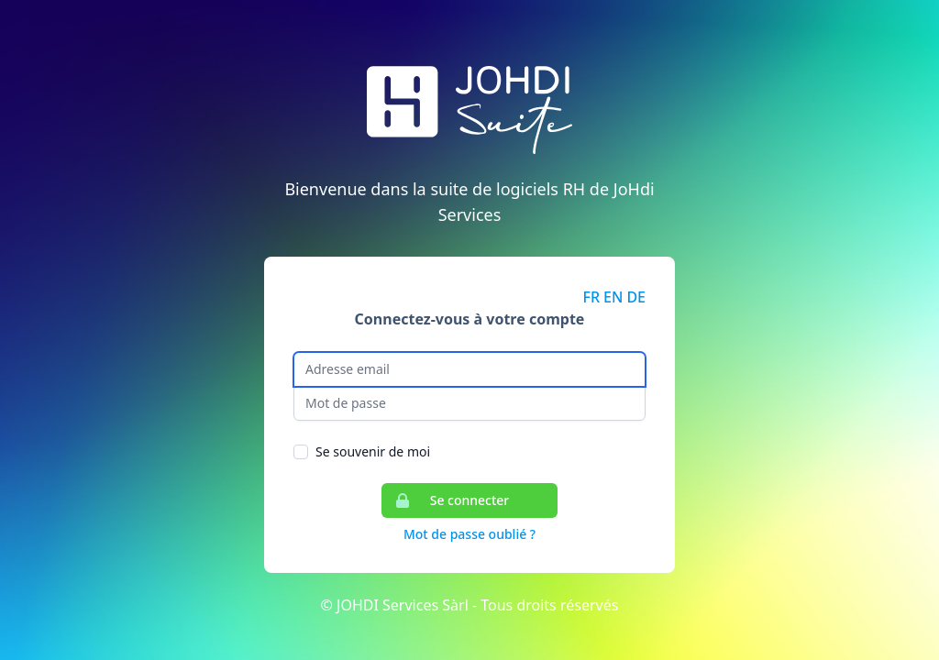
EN (613, 297)
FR (592, 297)
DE (636, 297)
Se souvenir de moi (372, 451)
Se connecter (445, 500)
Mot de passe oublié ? (469, 534)
